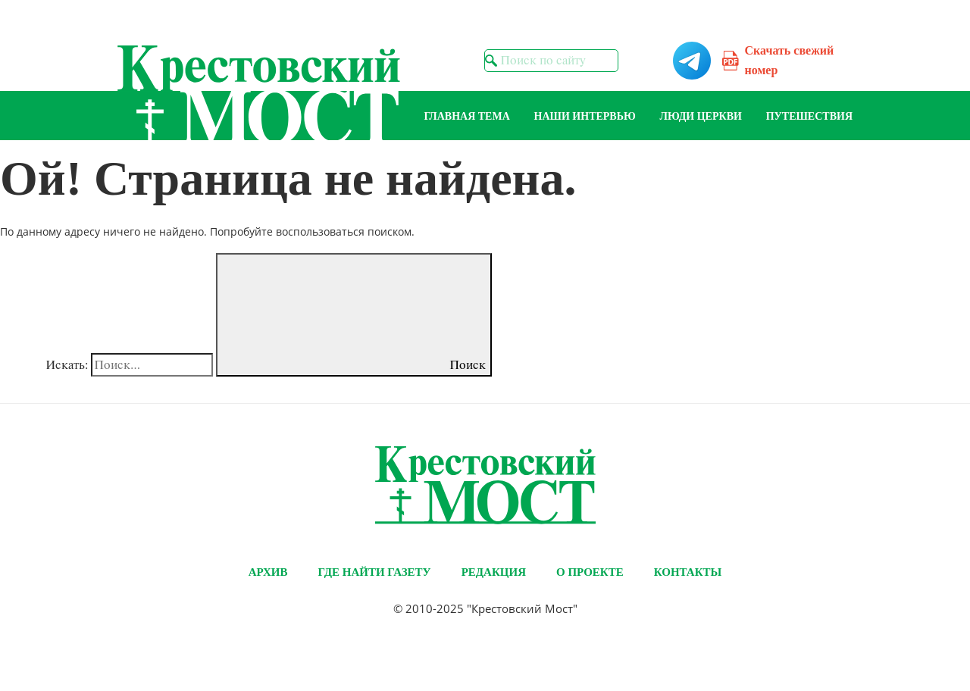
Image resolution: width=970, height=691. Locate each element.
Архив (268, 572)
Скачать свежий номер (789, 60)
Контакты (688, 572)
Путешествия (809, 116)
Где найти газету (374, 572)
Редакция (494, 572)
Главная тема (467, 116)
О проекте (590, 572)
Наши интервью (585, 116)
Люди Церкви (701, 116)
